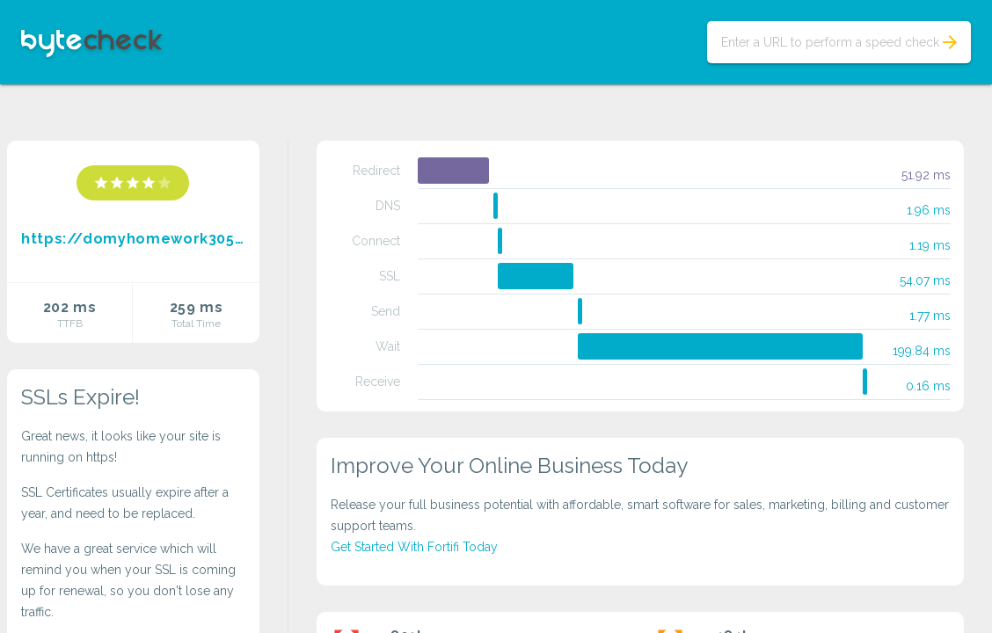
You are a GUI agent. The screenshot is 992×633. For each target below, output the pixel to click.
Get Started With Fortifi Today (414, 547)
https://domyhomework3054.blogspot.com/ (133, 238)
